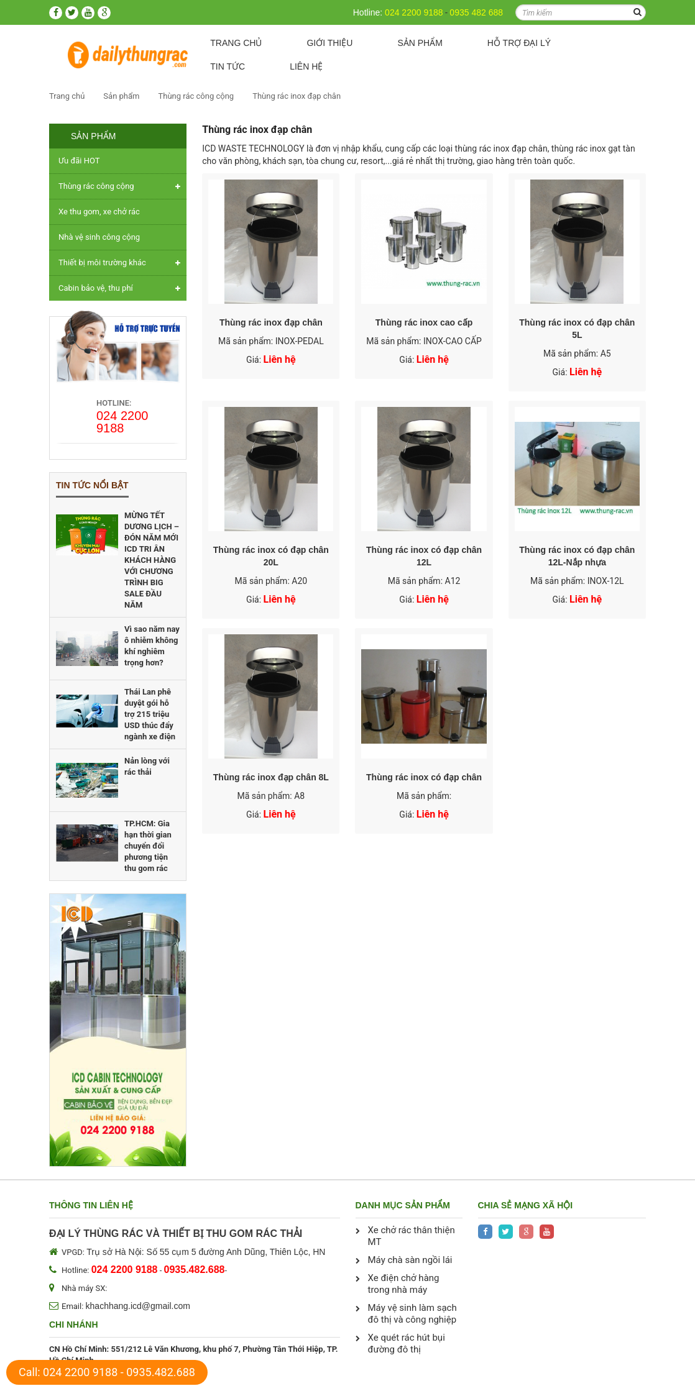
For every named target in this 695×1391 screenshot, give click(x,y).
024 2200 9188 (414, 12)
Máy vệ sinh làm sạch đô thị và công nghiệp (412, 1313)
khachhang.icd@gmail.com (138, 1306)
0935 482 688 (476, 12)
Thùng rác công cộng (196, 96)
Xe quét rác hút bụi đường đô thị (406, 1343)
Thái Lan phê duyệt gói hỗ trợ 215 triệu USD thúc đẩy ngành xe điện (149, 714)
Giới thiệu (329, 43)
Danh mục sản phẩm (403, 1205)
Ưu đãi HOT (78, 160)
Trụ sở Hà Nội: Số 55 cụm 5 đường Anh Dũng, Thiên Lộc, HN (205, 1252)
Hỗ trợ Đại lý (519, 43)
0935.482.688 (160, 1372)
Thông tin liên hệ (91, 1205)
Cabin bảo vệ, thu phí (95, 288)
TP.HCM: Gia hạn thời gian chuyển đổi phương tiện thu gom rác (148, 846)
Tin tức (227, 66)
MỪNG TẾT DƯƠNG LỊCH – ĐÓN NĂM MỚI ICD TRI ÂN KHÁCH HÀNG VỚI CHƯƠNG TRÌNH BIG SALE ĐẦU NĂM (151, 560)
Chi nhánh (73, 1324)
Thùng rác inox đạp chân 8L (271, 777)
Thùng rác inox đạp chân (296, 96)
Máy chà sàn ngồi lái (410, 1260)
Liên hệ (306, 66)
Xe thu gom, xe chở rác (99, 211)
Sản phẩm (419, 43)
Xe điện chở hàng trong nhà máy (404, 1283)
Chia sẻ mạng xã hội (525, 1205)
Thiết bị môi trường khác (102, 262)
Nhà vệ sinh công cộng (99, 237)
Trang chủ (236, 43)
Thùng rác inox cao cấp (424, 322)
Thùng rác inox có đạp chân (424, 777)
